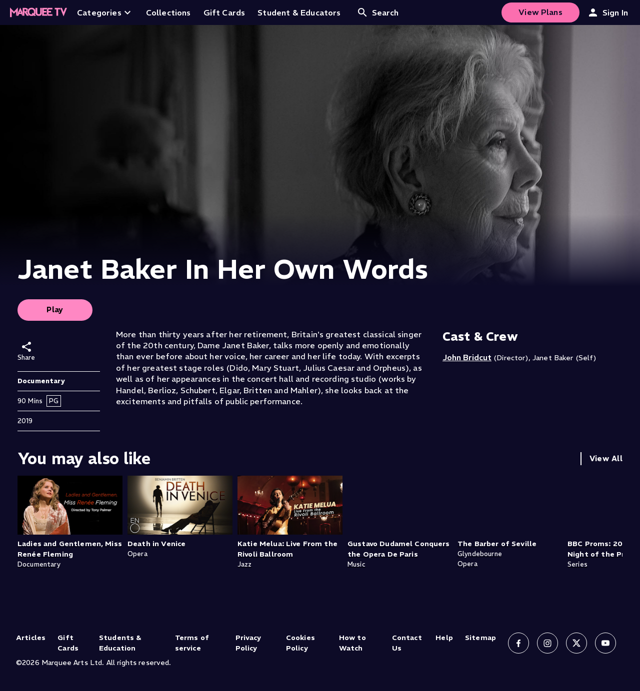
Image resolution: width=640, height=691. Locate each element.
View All (606, 458)
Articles (31, 637)
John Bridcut (467, 357)
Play (55, 309)
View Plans (540, 12)
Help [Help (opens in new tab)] (444, 637)
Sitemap (480, 637)
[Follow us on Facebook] (518, 643)
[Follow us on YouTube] (605, 643)
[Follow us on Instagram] (547, 643)
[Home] (38, 12)
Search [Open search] (377, 12)
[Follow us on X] (576, 643)
